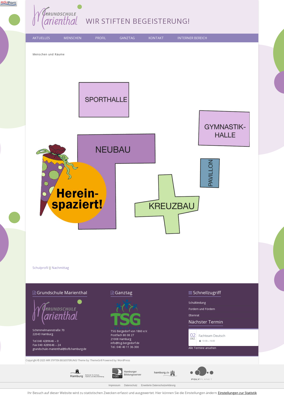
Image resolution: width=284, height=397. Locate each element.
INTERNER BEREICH (192, 38)
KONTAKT (156, 38)
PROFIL (100, 38)
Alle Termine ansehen (202, 348)
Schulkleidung (197, 302)
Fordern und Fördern (202, 309)
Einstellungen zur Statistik (237, 393)
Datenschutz (130, 385)
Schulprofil (40, 268)
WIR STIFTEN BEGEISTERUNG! (138, 21)
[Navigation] (8, 3)
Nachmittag (60, 268)
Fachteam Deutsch (212, 336)
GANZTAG (127, 38)
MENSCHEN (72, 38)
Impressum (114, 385)
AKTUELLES (41, 38)
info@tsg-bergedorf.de (125, 343)
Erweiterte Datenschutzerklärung (158, 385)
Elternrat (194, 315)
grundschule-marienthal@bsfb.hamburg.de (59, 349)
